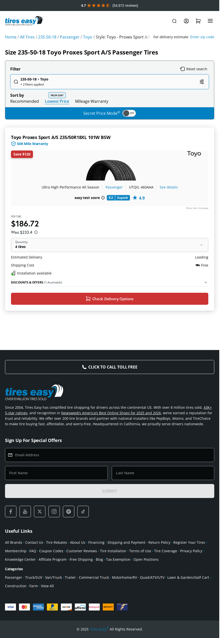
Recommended (24, 101)
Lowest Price (57, 101)
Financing (96, 542)
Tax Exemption (118, 559)
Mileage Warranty (91, 101)
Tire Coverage (165, 550)
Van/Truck (53, 577)
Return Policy (159, 542)
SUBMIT (109, 491)
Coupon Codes (51, 550)
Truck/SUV (33, 577)
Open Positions (146, 559)
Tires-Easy (99, 629)
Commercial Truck (94, 577)
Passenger (114, 187)
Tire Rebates (56, 542)
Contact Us (34, 542)
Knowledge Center (20, 559)
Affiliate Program (53, 559)
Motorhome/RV (124, 577)
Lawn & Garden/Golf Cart (188, 577)
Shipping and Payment (126, 542)
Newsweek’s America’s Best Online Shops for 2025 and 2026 (111, 412)
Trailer (70, 577)
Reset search (193, 69)
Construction (15, 586)
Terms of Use (140, 550)
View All (47, 586)
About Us (77, 542)
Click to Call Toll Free (112, 367)
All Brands (13, 542)
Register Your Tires (189, 542)
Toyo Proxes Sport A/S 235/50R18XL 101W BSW (60, 137)
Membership (15, 550)
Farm (33, 586)
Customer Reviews (81, 550)
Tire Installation (113, 550)
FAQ (32, 550)
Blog (99, 559)
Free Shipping (81, 559)
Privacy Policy (191, 550)
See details (169, 187)
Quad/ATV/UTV (152, 577)
